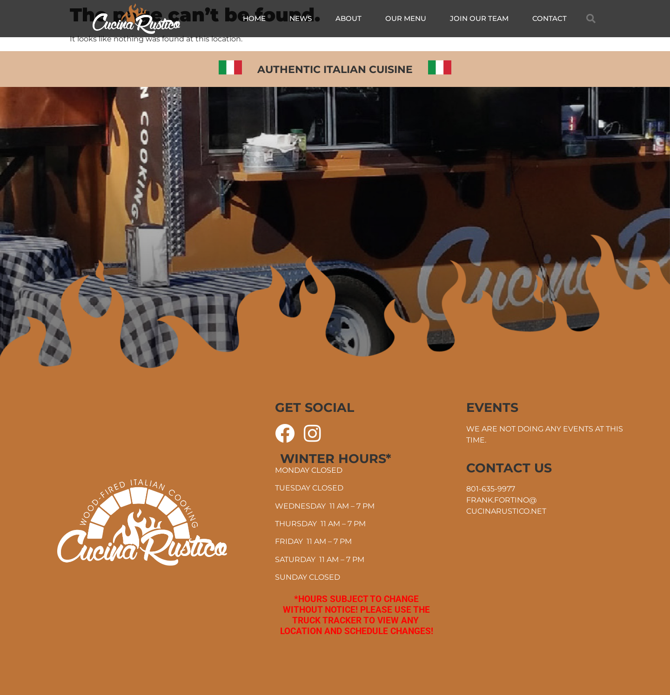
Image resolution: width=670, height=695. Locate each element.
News (300, 18)
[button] (591, 18)
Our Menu (405, 18)
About (348, 18)
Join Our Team (479, 18)
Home (254, 18)
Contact (549, 18)
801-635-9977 (490, 488)
